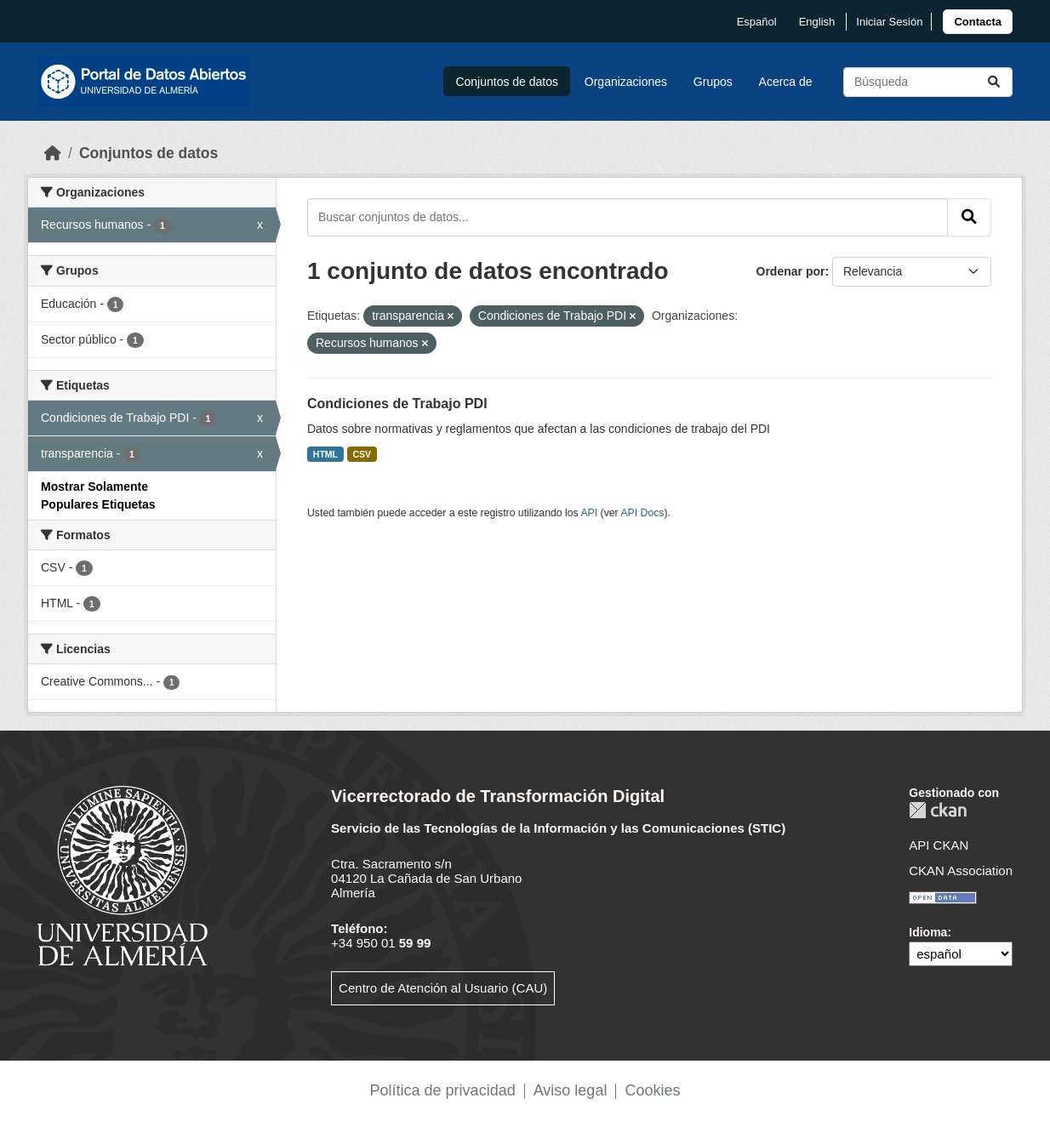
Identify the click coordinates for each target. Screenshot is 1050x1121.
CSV (362, 454)
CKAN (938, 810)
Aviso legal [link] (571, 1090)
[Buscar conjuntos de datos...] (928, 82)
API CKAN (938, 845)
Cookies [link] (652, 1090)
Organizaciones (626, 81)
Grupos (713, 81)
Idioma (928, 932)
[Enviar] (994, 82)
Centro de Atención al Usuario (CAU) (443, 988)
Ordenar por (790, 271)
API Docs (642, 513)
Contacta (977, 21)
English (817, 21)
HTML (325, 454)
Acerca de (786, 81)
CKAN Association (961, 870)
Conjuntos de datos (506, 81)
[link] (978, 21)
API (588, 513)
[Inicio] (52, 153)
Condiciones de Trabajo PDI (397, 403)
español (757, 21)
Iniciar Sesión (889, 21)
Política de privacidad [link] (443, 1090)
